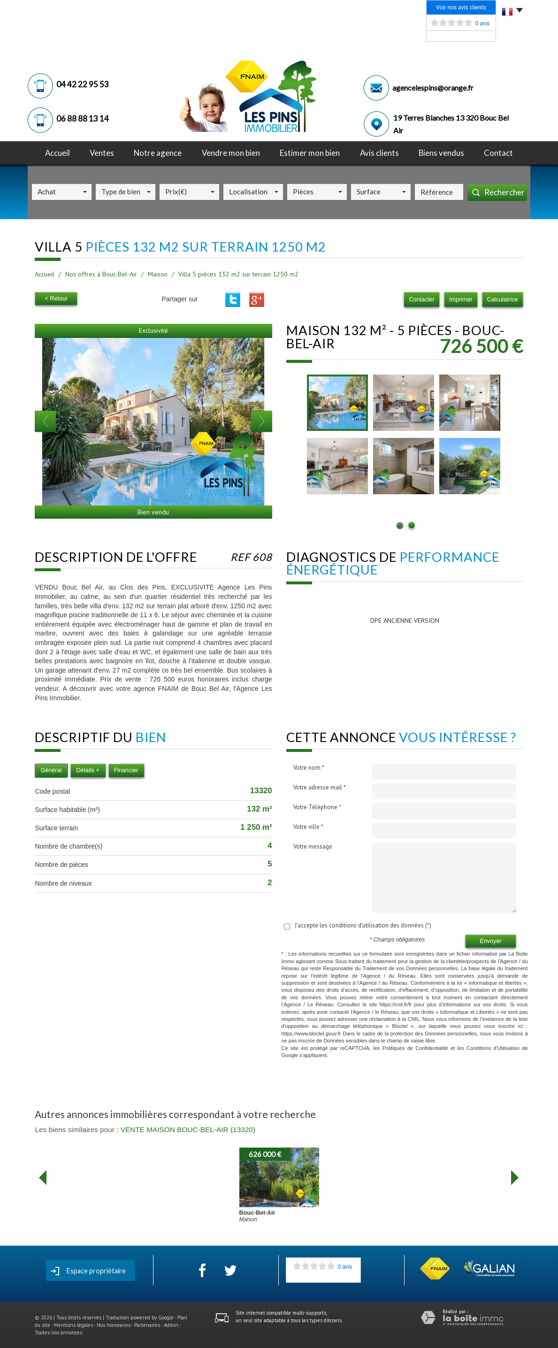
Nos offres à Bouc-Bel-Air (101, 274)
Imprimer (461, 299)
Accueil (57, 153)
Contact (498, 153)
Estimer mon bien (310, 153)
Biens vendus (441, 153)
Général (50, 770)
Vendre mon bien (231, 153)
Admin (171, 1325)
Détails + (87, 770)
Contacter (422, 299)
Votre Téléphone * (317, 807)
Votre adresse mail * (319, 787)
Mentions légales (73, 1325)
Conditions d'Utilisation (493, 1048)
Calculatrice (502, 299)
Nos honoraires (113, 1325)
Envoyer (490, 941)
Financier (126, 770)
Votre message (312, 846)
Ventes (102, 153)
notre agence (158, 153)
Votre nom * (308, 768)
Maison (158, 274)
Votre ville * (308, 827)
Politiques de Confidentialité (415, 1048)
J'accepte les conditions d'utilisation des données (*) (363, 925)
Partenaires (147, 1325)
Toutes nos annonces (58, 1332)
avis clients (379, 153)
